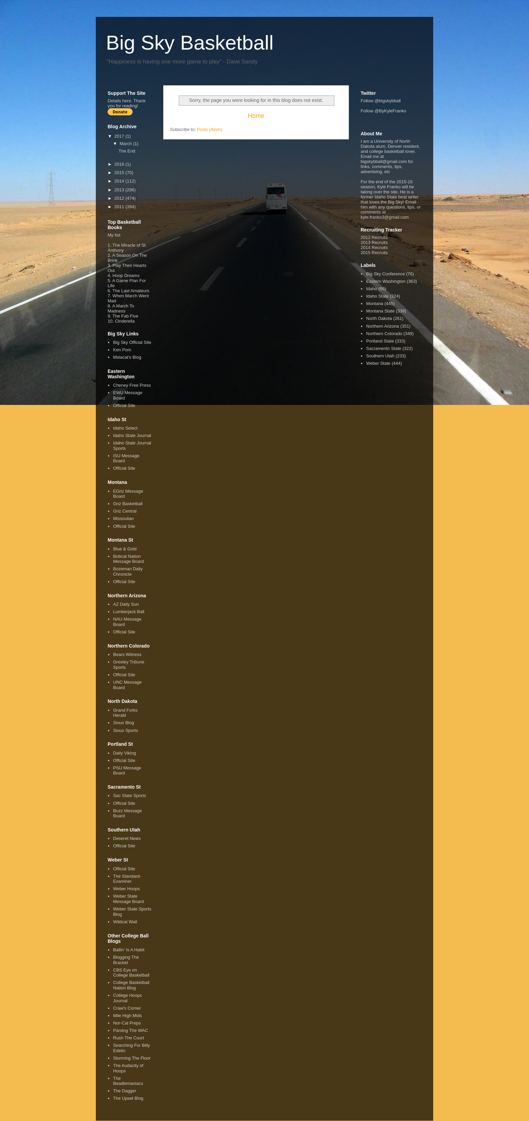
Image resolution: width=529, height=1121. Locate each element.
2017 (120, 136)
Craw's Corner (127, 1008)
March (126, 143)
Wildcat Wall (125, 921)
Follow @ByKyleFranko (383, 110)
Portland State (380, 341)
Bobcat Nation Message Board (128, 559)
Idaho (371, 288)
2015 (120, 172)
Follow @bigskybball (381, 100)
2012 (120, 198)
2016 (120, 164)
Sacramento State (383, 348)
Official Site (124, 405)
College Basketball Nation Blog (131, 985)
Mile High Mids (127, 1015)
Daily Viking (124, 753)
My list (114, 235)
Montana (374, 303)
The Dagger (124, 1090)
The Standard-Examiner (127, 879)
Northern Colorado (384, 333)
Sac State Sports (129, 795)
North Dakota (379, 318)
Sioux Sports (125, 730)
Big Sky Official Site (132, 342)
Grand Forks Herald (125, 713)
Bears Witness (127, 654)
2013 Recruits (374, 242)
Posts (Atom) (209, 129)
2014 (120, 181)
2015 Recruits (374, 252)
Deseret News (127, 838)
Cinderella (125, 321)
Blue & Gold (124, 548)
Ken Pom (122, 349)
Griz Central (124, 511)
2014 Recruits (374, 247)
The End (126, 151)
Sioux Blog (123, 722)
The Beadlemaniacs (128, 1081)
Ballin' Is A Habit (128, 949)
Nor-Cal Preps (127, 1023)
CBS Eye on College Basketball (131, 972)
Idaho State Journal (132, 435)
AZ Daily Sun (126, 604)
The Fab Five (125, 316)
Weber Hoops (126, 888)
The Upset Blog (128, 1098)
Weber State (378, 363)
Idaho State (377, 296)
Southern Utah (380, 355)
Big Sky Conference (385, 273)
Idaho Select (125, 428)
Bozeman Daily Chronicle (127, 571)
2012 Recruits (374, 237)
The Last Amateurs (130, 290)
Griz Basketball (127, 503)
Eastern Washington (386, 281)
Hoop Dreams (125, 275)
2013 (120, 189)
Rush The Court (128, 1037)
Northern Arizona (382, 326)
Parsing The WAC (130, 1030)
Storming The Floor (131, 1058)
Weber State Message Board (128, 899)
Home (256, 115)
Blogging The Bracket (126, 960)
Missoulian (123, 518)
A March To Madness (121, 308)
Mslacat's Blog (127, 357)
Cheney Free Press (132, 385)
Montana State (380, 310)
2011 (120, 206)
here (126, 100)
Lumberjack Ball (128, 611)
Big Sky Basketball (190, 42)
